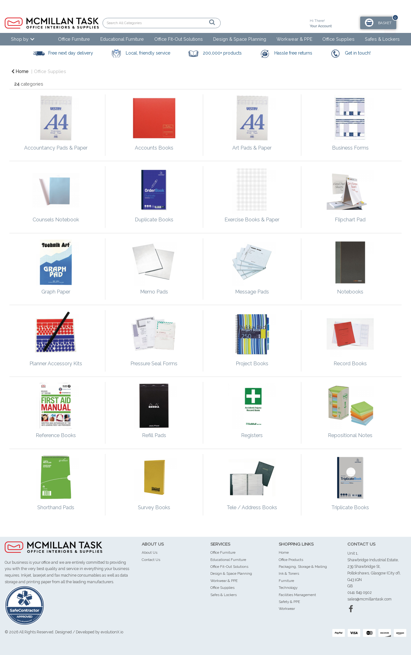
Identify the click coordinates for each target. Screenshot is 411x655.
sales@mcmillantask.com (369, 599)
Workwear (287, 608)
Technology (288, 587)
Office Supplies (338, 39)
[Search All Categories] (162, 23)
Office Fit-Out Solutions (178, 39)
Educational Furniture (122, 39)
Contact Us (151, 559)
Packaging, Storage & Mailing (303, 566)
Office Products (291, 559)
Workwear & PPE (294, 39)
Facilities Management (297, 595)
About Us (149, 552)
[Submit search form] (190, 22)
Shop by (20, 39)
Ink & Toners (289, 573)
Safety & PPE (289, 602)
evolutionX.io (112, 632)
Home (20, 71)
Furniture (286, 580)
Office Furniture (74, 39)
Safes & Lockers (382, 39)
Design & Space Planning (239, 39)
